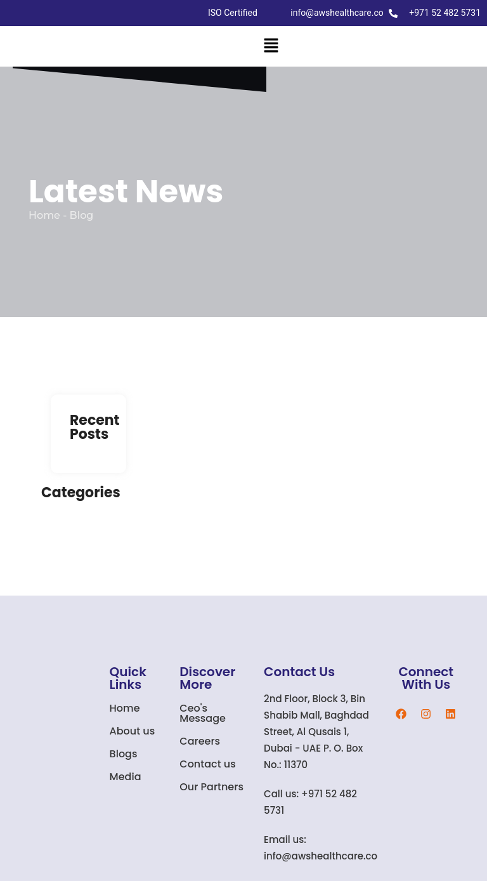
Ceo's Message (202, 713)
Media (125, 776)
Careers (199, 741)
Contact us (207, 764)
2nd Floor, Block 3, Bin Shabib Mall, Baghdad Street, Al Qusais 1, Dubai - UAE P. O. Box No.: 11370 (316, 731)
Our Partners (211, 787)
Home (125, 708)
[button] (270, 46)
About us (132, 731)
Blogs (124, 754)
